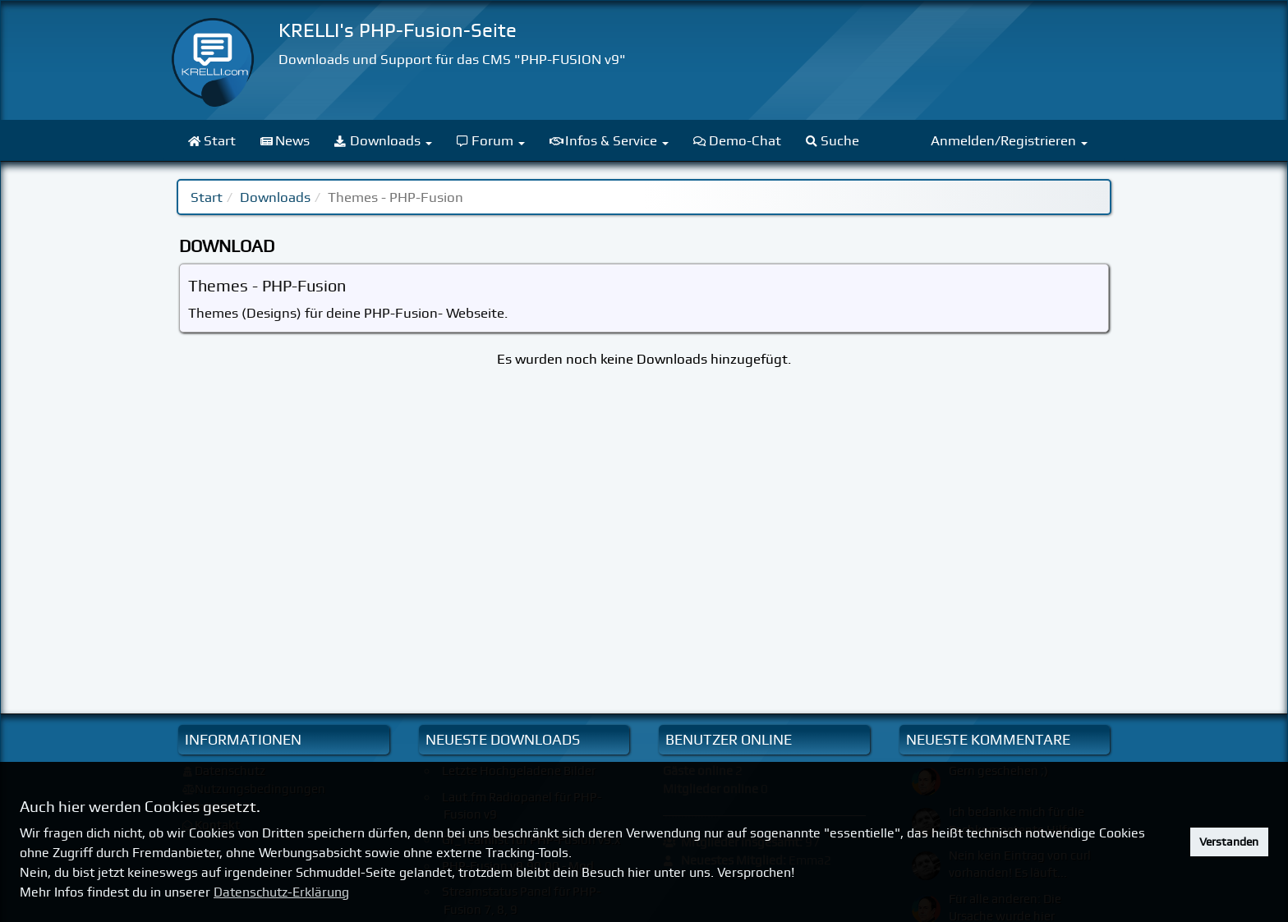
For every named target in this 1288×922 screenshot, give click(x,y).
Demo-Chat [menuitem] (737, 140)
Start (207, 197)
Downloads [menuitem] (383, 140)
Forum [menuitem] (491, 140)
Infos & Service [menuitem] (609, 140)
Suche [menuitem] (833, 140)
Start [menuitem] (212, 140)
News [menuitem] (285, 140)
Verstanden (1228, 841)
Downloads (275, 197)
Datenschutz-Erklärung (281, 892)
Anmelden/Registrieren (1009, 140)
